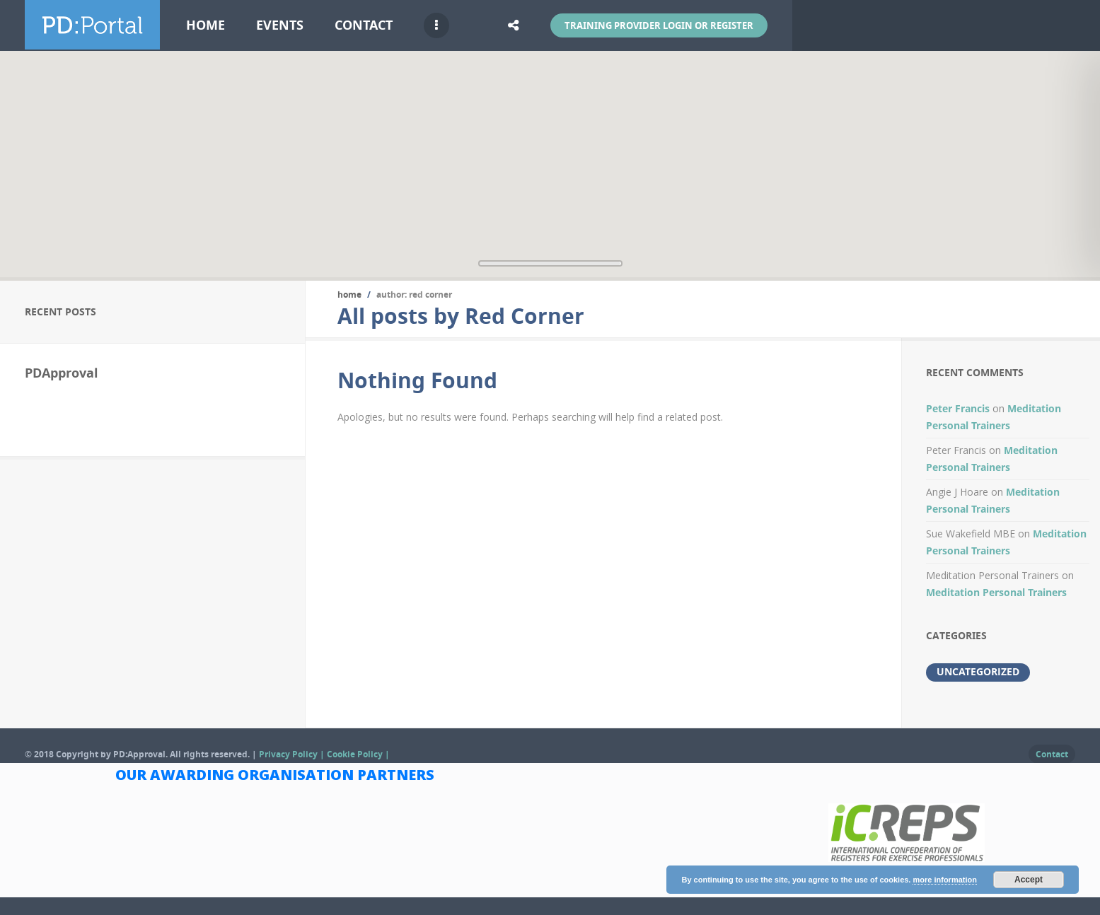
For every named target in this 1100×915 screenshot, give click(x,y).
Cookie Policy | (358, 754)
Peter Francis (958, 408)
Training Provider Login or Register (659, 25)
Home (205, 25)
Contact (364, 25)
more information (944, 879)
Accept (1028, 880)
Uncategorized (978, 671)
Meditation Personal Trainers (996, 592)
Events (279, 25)
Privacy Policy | (293, 754)
